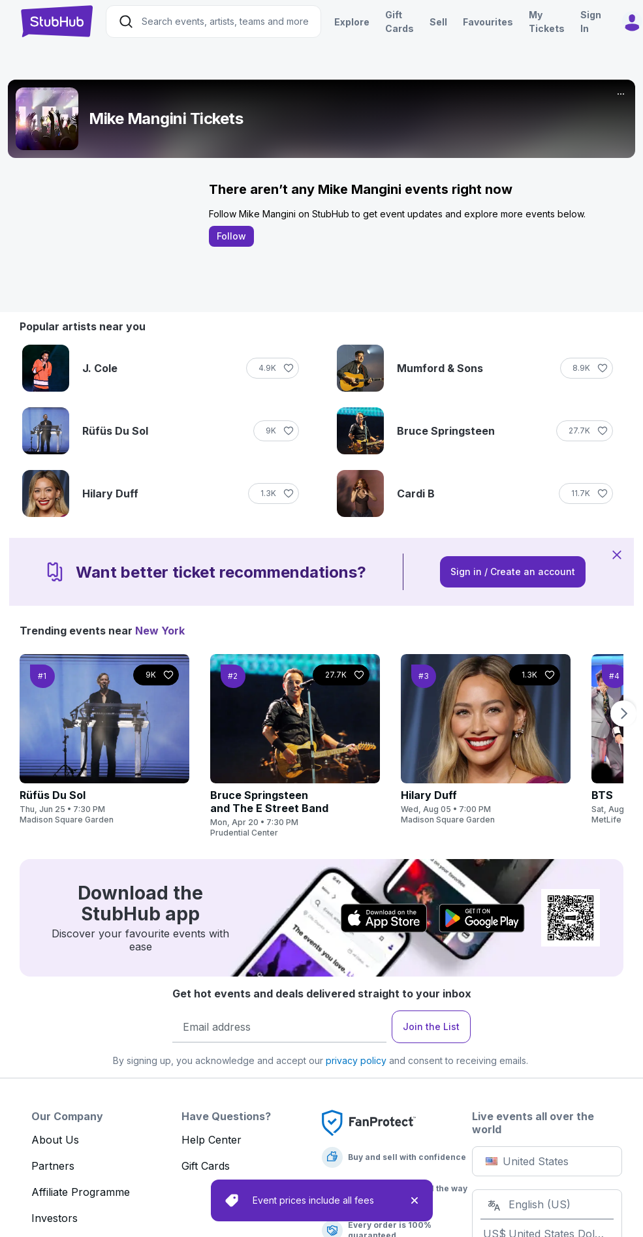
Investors (54, 1218)
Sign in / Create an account (512, 571)
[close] (414, 1200)
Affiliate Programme (80, 1191)
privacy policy (356, 1060)
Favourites (488, 21)
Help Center (211, 1139)
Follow (232, 236)
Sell (438, 21)
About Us (55, 1139)
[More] (620, 94)
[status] (322, 1200)
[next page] (622, 713)
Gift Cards (205, 1165)
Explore (351, 21)
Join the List (431, 1026)
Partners (52, 1165)
